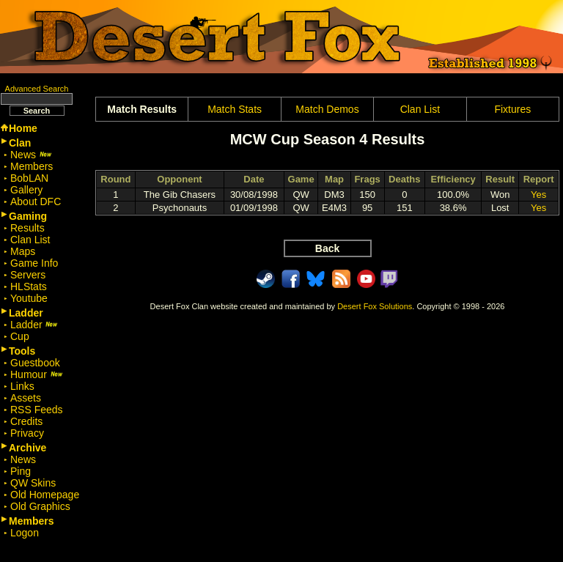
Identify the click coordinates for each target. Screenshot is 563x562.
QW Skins (33, 483)
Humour (36, 374)
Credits (26, 421)
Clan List (30, 239)
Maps (22, 251)
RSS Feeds (36, 409)
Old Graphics (40, 506)
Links (22, 386)
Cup (19, 336)
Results (27, 228)
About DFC (35, 201)
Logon (24, 533)
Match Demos (326, 109)
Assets (25, 398)
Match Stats (234, 109)
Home (23, 128)
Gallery (26, 190)
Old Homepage (44, 494)
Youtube (29, 298)
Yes (538, 194)
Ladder (34, 324)
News (31, 154)
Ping (20, 471)
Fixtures (512, 109)
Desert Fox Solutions (374, 306)
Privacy (27, 433)
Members (31, 166)
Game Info (34, 263)
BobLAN (29, 178)
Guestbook (35, 363)
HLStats (28, 286)
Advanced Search (37, 88)
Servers (27, 275)
